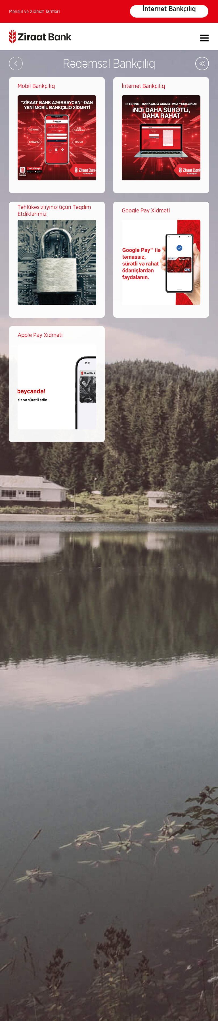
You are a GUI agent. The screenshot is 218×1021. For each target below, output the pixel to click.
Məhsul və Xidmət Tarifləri (34, 11)
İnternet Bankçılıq (169, 9)
